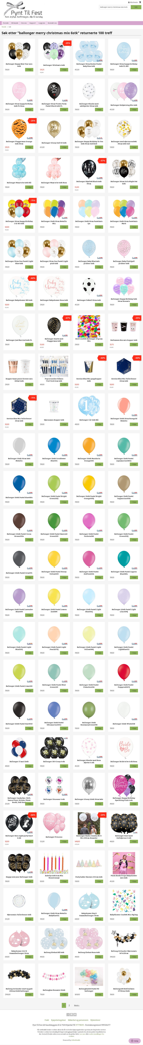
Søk (136, 7)
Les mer (83, 1034)
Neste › (77, 1005)
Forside (6, 23)
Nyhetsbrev (95, 1020)
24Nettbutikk (75, 1040)
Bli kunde (14, 23)
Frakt (47, 1020)
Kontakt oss (52, 23)
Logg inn (42, 23)
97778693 (80, 1025)
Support (32, 23)
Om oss (24, 23)
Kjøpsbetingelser (58, 1020)
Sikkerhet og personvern (78, 1020)
